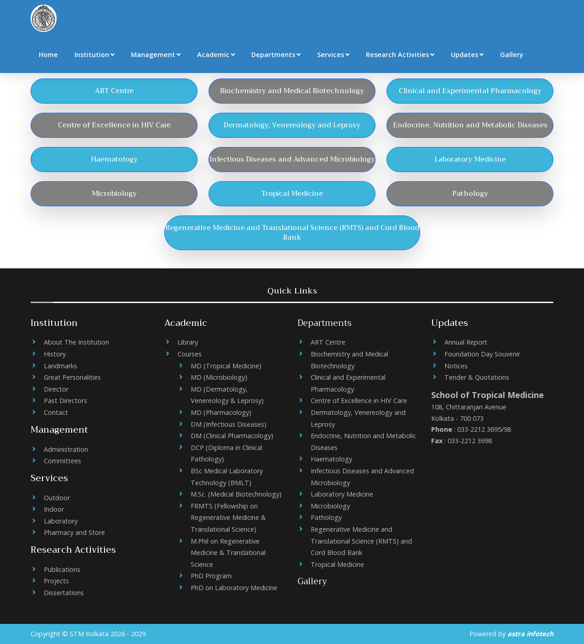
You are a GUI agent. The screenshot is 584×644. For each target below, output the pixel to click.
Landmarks (60, 365)
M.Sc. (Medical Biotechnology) (236, 494)
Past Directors (65, 400)
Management (156, 54)
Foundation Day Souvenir (482, 354)
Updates (467, 54)
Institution (94, 54)
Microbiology (330, 506)
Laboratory (61, 521)
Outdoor (57, 497)
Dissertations (64, 592)
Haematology (331, 459)
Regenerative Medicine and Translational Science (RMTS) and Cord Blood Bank (361, 541)
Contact (56, 412)
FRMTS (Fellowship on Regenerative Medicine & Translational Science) (228, 518)
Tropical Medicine (337, 564)
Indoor (54, 509)
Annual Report (465, 342)
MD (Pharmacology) (221, 412)
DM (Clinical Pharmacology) (232, 435)
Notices (456, 365)
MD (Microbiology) (219, 377)
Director (56, 389)
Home (48, 54)
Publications (62, 569)
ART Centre (328, 342)
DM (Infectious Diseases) (228, 424)
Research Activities (400, 54)
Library (187, 342)
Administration (66, 449)
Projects (56, 580)
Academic (216, 54)
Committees (62, 460)
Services (333, 54)
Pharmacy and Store (74, 532)
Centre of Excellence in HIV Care (359, 400)
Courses (189, 354)
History (55, 354)
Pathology (326, 517)
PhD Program (211, 575)
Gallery (511, 54)
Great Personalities (72, 377)
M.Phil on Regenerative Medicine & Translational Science (228, 553)
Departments (276, 54)
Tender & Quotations (476, 377)
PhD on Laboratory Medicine (234, 587)
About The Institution (76, 342)
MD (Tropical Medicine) (226, 365)
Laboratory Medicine (342, 494)
